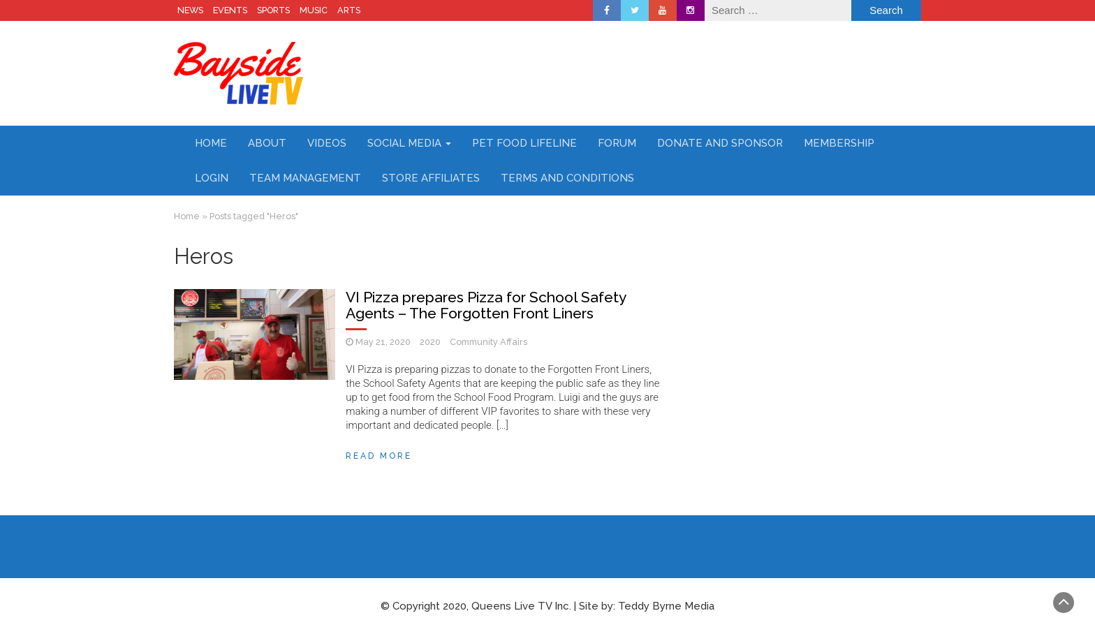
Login (211, 178)
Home (211, 143)
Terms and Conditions (567, 178)
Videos (326, 143)
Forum (617, 143)
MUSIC (314, 10)
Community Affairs (488, 342)
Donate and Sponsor (720, 143)
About (267, 143)
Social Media (409, 143)
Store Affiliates (431, 178)
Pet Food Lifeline (524, 143)
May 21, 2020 (383, 342)
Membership (839, 143)
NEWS (190, 10)
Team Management (305, 178)
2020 (430, 342)
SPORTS (273, 10)
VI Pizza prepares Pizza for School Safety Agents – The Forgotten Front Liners (486, 305)
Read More (379, 456)
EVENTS (230, 10)
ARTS (348, 10)
